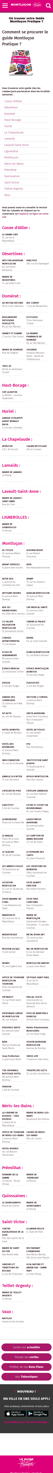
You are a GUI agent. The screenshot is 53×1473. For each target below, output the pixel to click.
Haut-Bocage (12, 120)
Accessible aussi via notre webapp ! (26, 1422)
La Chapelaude (14, 132)
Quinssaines (12, 176)
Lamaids (9, 138)
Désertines (11, 107)
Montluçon (11, 157)
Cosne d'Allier (13, 101)
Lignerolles (11, 151)
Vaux (7, 195)
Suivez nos (26, 1347)
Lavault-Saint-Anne (16, 145)
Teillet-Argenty (13, 188)
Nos (26, 1376)
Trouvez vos (26, 1357)
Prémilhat (10, 170)
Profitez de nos (26, 1367)
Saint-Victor (11, 182)
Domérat (9, 114)
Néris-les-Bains (14, 164)
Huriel (8, 126)
